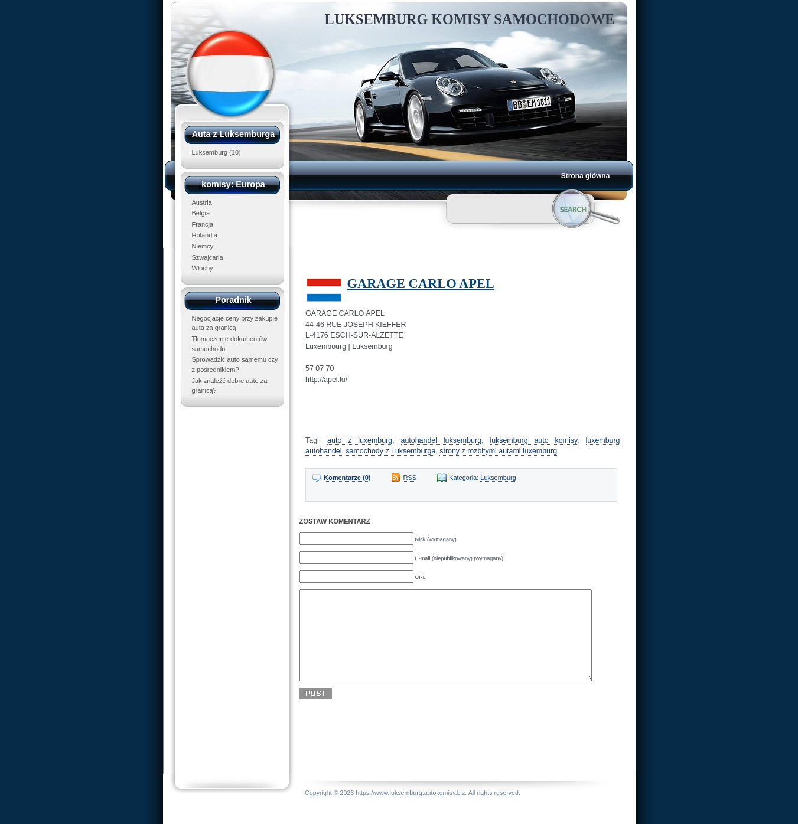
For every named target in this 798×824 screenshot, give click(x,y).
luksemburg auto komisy (533, 440)
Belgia (201, 213)
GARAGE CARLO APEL (420, 283)
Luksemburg (210, 152)
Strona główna (585, 176)
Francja (203, 224)
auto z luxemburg (359, 440)
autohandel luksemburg (441, 440)
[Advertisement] (448, 251)
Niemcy (203, 246)
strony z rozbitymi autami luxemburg (498, 451)
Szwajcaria (207, 257)
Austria (202, 202)
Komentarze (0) (347, 477)
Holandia (204, 234)
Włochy (202, 268)
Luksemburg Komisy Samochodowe (470, 19)
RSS (409, 477)
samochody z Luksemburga (390, 451)
